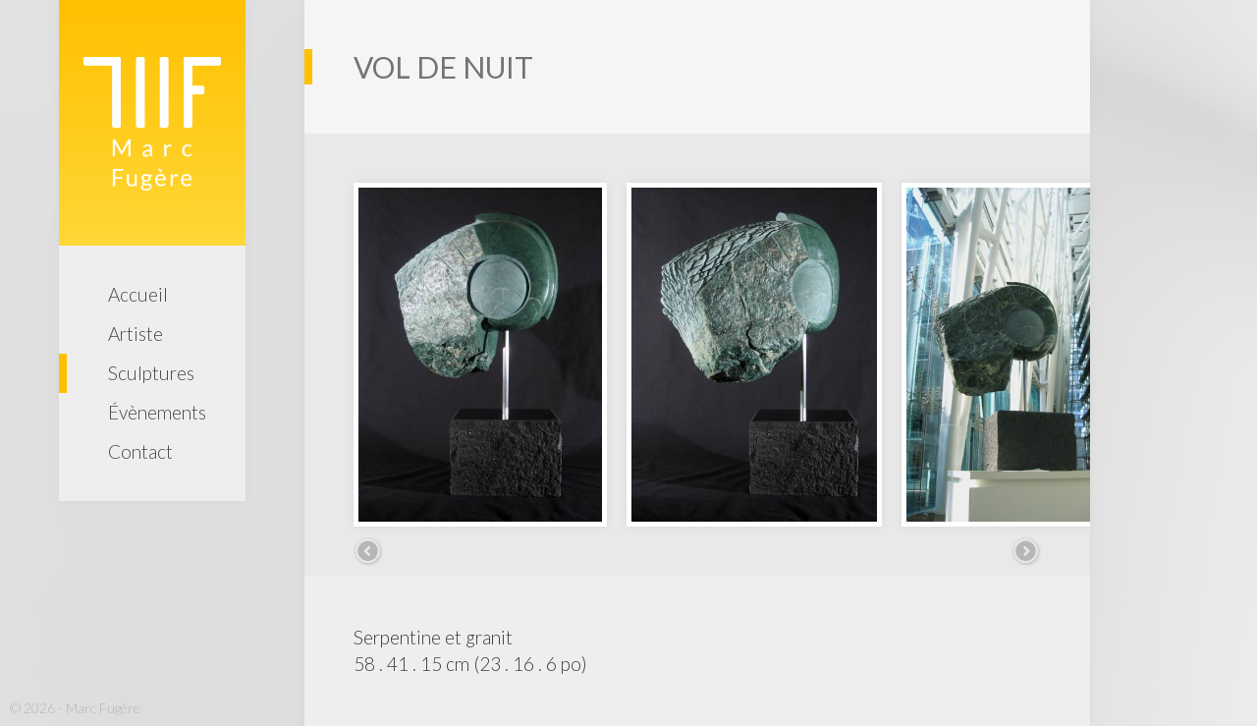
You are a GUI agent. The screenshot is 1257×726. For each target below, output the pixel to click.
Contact (140, 451)
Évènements (157, 412)
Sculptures (151, 373)
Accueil (138, 294)
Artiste (135, 333)
